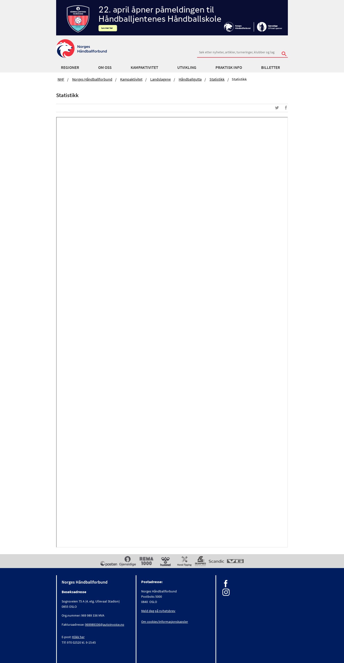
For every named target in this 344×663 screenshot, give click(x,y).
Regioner (70, 67)
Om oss (105, 67)
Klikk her (78, 637)
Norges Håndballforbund (92, 79)
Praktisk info (228, 67)
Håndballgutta (190, 79)
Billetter (270, 67)
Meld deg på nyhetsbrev (158, 611)
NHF (61, 79)
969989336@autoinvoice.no (104, 624)
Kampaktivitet (144, 67)
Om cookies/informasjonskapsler (164, 621)
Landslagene (160, 79)
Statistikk (217, 79)
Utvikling (186, 67)
